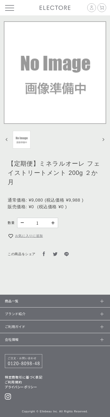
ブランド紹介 (53, 313)
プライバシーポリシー (21, 386)
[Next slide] (103, 140)
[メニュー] (9, 7)
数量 (11, 223)
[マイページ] (92, 7)
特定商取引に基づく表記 (23, 377)
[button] (21, 139)
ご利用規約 (13, 382)
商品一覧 (53, 301)
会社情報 (53, 339)
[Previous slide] (7, 140)
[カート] (101, 7)
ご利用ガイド (53, 326)
